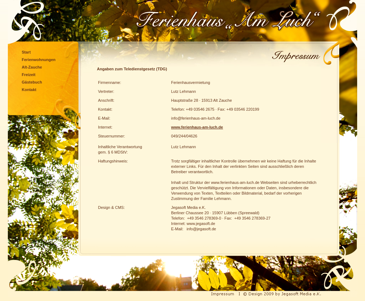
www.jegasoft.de (200, 223)
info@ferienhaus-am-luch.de (195, 118)
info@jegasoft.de (201, 229)
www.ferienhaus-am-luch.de (197, 127)
